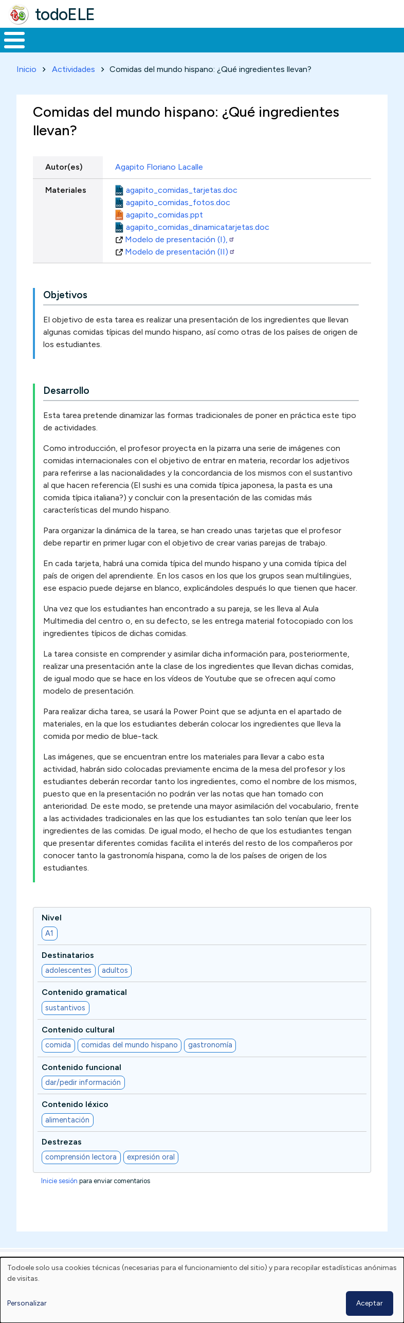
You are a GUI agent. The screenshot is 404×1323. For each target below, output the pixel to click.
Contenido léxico (75, 1123)
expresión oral (151, 1176)
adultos (115, 989)
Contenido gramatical (84, 1012)
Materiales (49, 49)
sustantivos (65, 1026)
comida (58, 1064)
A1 (49, 952)
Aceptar (369, 1303)
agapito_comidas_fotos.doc (178, 221)
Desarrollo (66, 409)
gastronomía (210, 1064)
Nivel (52, 936)
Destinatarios (68, 974)
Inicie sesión (59, 1200)
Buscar (393, 39)
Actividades (73, 88)
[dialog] (202, 1290)
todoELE (65, 14)
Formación (115, 49)
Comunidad (347, 49)
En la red (224, 49)
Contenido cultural (78, 1049)
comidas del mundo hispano (129, 1064)
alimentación (67, 1139)
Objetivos (65, 314)
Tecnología (278, 49)
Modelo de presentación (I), (180, 258)
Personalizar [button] (27, 1303)
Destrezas (62, 1161)
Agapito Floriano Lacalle (159, 186)
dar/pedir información (83, 1101)
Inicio (9, 50)
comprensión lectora (81, 1176)
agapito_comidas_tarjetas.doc (181, 209)
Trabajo (177, 49)
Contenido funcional (81, 1086)
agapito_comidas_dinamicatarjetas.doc (197, 246)
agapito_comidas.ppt (164, 234)
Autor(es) (64, 186)
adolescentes (68, 989)
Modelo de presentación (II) (180, 271)
